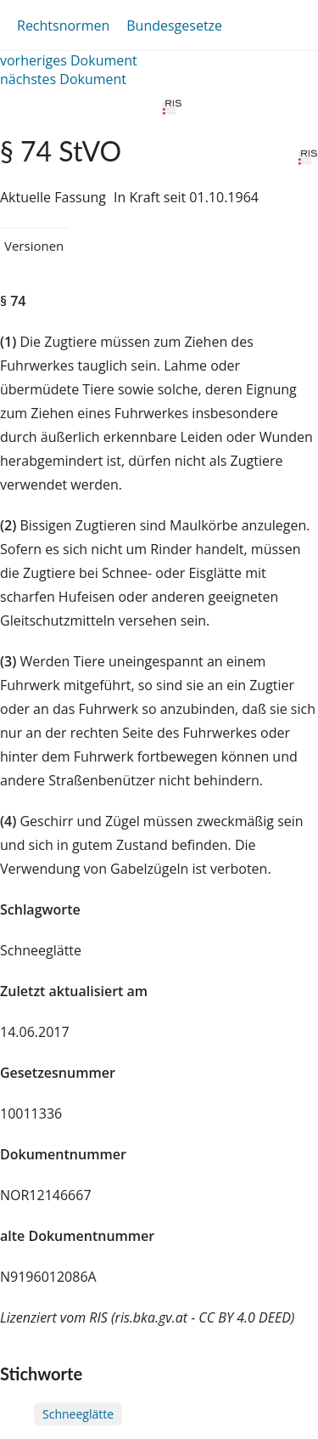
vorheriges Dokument (68, 60)
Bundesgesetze (174, 25)
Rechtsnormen (63, 25)
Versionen (34, 245)
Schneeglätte (78, 1414)
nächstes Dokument (63, 79)
